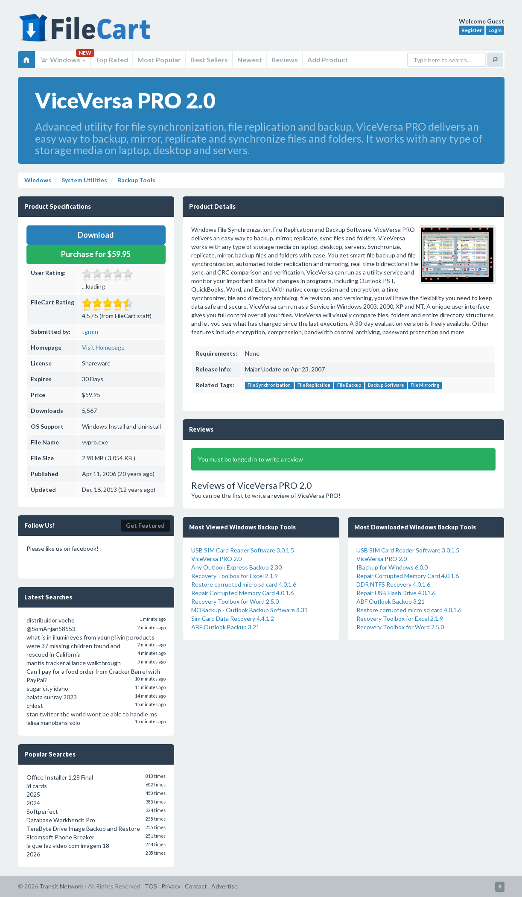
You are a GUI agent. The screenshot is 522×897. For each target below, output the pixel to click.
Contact (196, 886)
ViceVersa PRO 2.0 (216, 558)
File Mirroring (425, 385)
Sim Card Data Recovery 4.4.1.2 (232, 618)
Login (495, 30)
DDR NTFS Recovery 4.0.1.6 (393, 584)
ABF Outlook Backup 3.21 (225, 627)
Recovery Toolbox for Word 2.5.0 (235, 601)
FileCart (86, 32)
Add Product (327, 60)
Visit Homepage (103, 347)
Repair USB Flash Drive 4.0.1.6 (395, 592)
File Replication (313, 385)
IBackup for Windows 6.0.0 (392, 567)
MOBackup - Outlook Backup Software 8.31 (249, 610)
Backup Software (386, 385)
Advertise (224, 886)
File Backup (349, 385)
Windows (63, 60)
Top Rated (111, 60)
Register (471, 30)
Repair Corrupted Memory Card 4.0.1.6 (242, 592)
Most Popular (159, 60)
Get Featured (145, 525)
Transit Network (61, 886)
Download (96, 235)
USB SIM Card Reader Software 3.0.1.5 (242, 550)
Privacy (171, 886)
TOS (151, 886)
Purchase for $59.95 (96, 254)
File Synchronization (269, 385)
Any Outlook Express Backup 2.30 (236, 567)
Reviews (284, 60)
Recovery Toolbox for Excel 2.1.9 (234, 575)
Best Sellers (209, 60)
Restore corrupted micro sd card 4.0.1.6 (243, 584)
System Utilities (83, 180)
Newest (249, 60)
